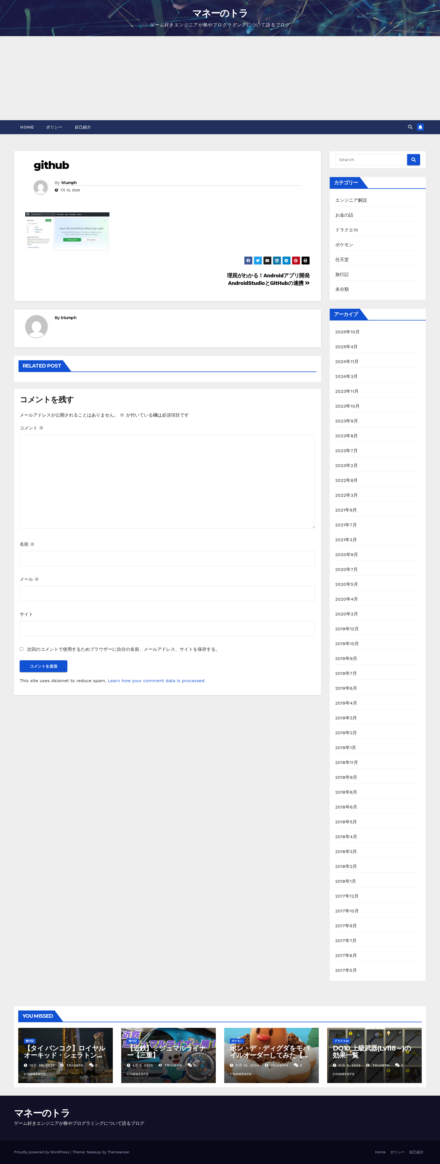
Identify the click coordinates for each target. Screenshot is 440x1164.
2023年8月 (346, 435)
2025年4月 (346, 346)
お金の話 (344, 215)
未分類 (342, 289)
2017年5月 (346, 970)
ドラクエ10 (346, 230)
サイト (26, 614)
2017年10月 (347, 911)
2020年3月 (346, 614)
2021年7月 (346, 525)
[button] (410, 127)
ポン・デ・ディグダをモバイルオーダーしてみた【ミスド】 (270, 1055)
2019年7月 (346, 673)
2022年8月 (346, 480)
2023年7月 (346, 450)
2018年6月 (346, 807)
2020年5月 (346, 584)
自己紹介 (83, 127)
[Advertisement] (220, 78)
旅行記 (342, 274)
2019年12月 (347, 628)
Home (27, 127)
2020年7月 (346, 569)
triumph (69, 182)
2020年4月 (346, 599)
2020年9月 (346, 554)
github (51, 165)
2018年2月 (346, 866)
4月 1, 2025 (142, 1065)
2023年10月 (347, 406)
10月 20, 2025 (42, 1065)
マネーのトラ (220, 13)
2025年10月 (347, 331)
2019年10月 (347, 643)
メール (29, 579)
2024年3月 (346, 376)
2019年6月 (346, 688)
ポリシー (54, 127)
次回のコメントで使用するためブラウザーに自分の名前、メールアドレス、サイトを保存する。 (123, 649)
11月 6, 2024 (349, 1065)
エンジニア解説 (351, 200)
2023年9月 (346, 421)
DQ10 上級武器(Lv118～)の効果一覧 (372, 1051)
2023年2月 (346, 465)
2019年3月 (346, 718)
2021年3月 (346, 539)
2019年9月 (346, 658)
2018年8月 (346, 792)
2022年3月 (346, 495)
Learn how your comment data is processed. (157, 680)
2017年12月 (347, 896)
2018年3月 (346, 851)
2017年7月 (346, 940)
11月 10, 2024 (247, 1065)
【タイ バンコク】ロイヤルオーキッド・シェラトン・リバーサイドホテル (64, 1055)
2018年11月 (346, 762)
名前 (27, 544)
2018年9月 (346, 777)
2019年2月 (346, 732)
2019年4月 (346, 703)
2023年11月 (347, 391)
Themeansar (118, 1152)
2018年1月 (345, 881)
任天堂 (342, 259)
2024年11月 (347, 361)
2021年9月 (346, 510)
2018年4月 (346, 836)
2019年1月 (345, 747)
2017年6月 (346, 955)
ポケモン (344, 244)
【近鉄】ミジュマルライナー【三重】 (166, 1051)
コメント (31, 428)
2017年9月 (346, 925)
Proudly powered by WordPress (42, 1152)
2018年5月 (346, 821)
